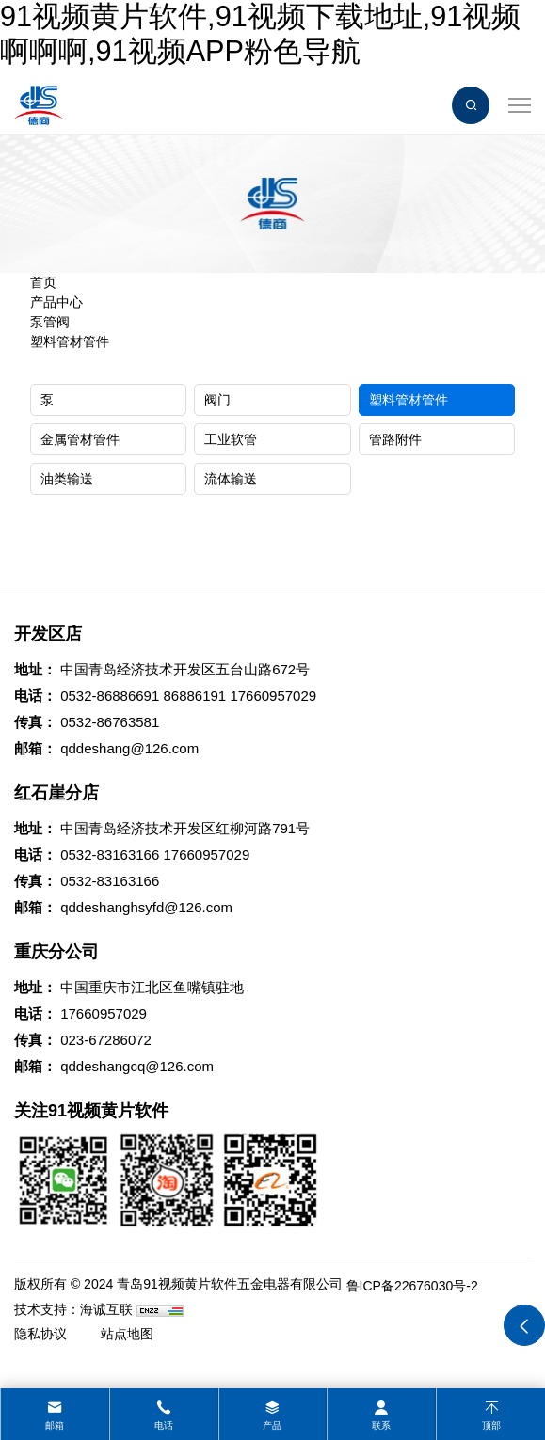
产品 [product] (272, 1425)
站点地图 (127, 1333)
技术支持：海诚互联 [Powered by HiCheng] (73, 1309)
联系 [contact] (381, 1425)
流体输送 (230, 478)
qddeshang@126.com (129, 748)
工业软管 (230, 439)
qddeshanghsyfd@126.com (146, 907)
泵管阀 (50, 321)
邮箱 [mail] (54, 1425)
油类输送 (66, 478)
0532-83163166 (109, 854)
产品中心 (56, 301)
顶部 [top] (491, 1425)
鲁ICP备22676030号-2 (412, 1285)
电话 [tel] (163, 1425)
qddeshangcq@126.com (137, 1066)
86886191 (194, 696)
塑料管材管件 (69, 341)
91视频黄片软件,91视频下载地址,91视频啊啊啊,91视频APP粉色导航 (260, 34)
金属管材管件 (80, 439)
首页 (43, 282)
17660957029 (273, 696)
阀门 (217, 399)
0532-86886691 (109, 696)
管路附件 (395, 439)
